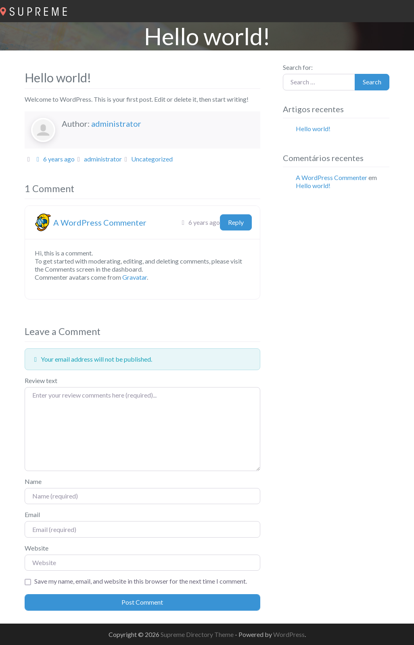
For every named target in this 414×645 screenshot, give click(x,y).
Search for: (298, 67)
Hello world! (313, 128)
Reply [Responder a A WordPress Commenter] (236, 222)
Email (32, 514)
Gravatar (134, 277)
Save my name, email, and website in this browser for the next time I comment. (140, 581)
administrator (116, 123)
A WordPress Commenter (99, 222)
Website (36, 548)
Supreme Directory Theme (198, 634)
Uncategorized (152, 159)
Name (33, 481)
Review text (41, 380)
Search (372, 82)
